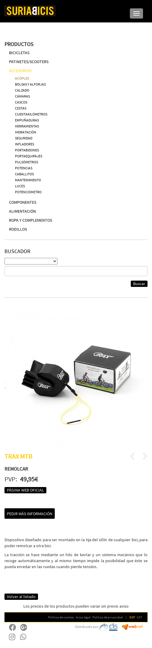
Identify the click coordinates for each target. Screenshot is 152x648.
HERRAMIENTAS (27, 126)
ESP (132, 617)
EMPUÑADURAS (27, 120)
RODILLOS (18, 229)
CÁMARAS (22, 96)
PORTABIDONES (27, 150)
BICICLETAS (19, 52)
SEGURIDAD (23, 138)
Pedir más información (29, 513)
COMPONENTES (22, 202)
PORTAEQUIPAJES (28, 156)
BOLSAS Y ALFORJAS (30, 84)
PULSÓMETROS (26, 162)
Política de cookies (61, 617)
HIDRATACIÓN (25, 132)
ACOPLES (22, 78)
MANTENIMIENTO (28, 180)
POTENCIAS (23, 168)
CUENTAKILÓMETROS (31, 114)
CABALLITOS (24, 174)
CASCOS (21, 102)
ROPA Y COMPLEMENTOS (30, 220)
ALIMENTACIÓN (22, 211)
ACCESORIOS (20, 70)
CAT (139, 617)
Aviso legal (83, 617)
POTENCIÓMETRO (28, 192)
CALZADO (22, 90)
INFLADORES (24, 144)
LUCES (20, 186)
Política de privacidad (107, 617)
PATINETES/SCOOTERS (28, 61)
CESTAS (20, 108)
